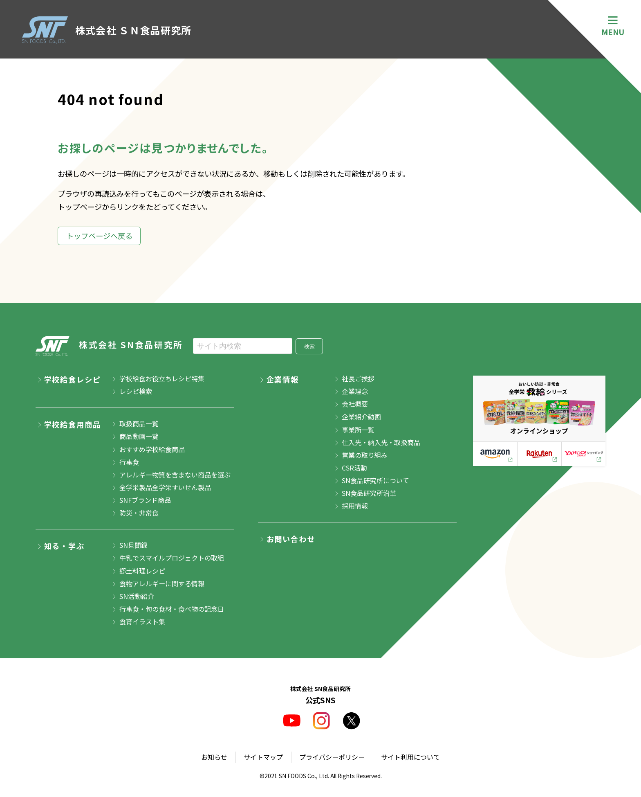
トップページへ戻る (99, 235)
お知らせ (214, 757)
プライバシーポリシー (332, 757)
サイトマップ (263, 757)
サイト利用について (410, 757)
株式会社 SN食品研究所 (109, 346)
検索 (309, 346)
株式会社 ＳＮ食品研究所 (107, 30)
